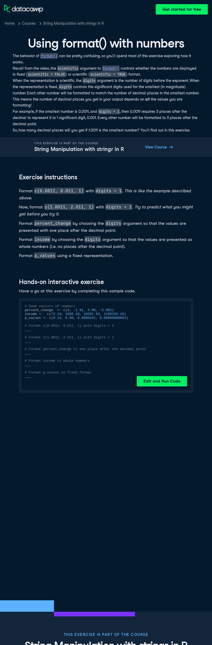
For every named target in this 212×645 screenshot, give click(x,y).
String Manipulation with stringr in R (73, 23)
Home (10, 23)
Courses (29, 23)
